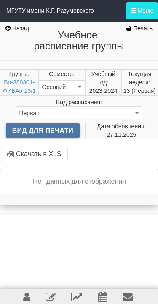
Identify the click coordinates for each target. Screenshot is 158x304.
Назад (17, 28)
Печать (139, 28)
